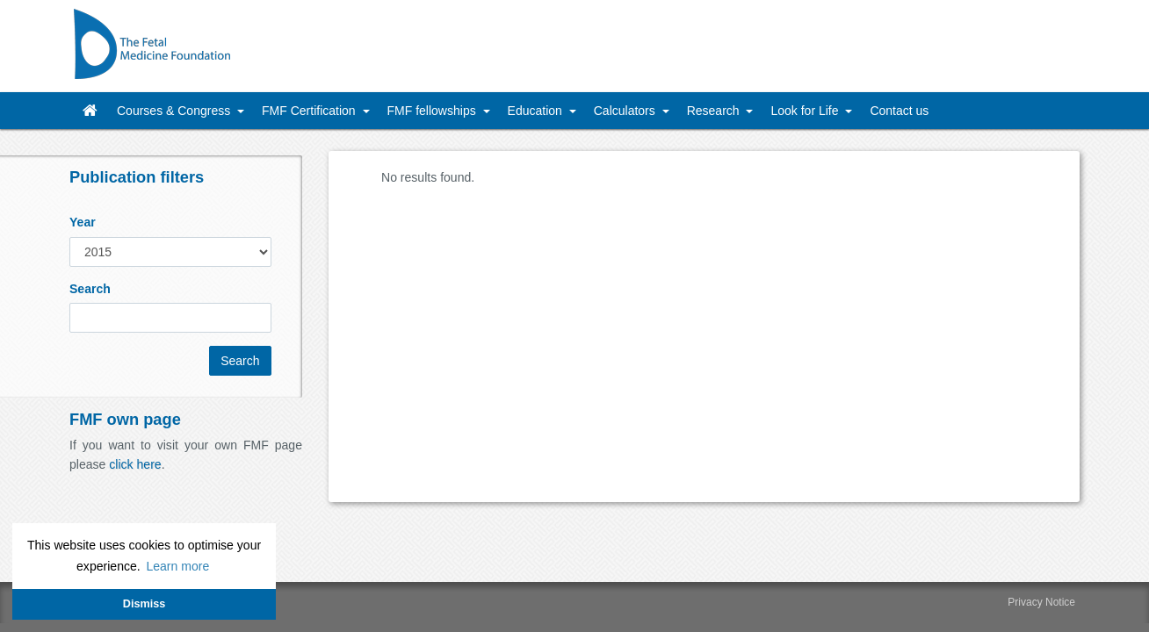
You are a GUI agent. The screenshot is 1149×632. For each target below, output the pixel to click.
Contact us (899, 111)
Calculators (626, 111)
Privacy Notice (1041, 602)
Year (82, 222)
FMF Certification (310, 111)
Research (715, 111)
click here (135, 464)
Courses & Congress (175, 111)
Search (90, 289)
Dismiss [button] (144, 604)
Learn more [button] (177, 566)
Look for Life (806, 111)
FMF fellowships (433, 111)
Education (537, 111)
